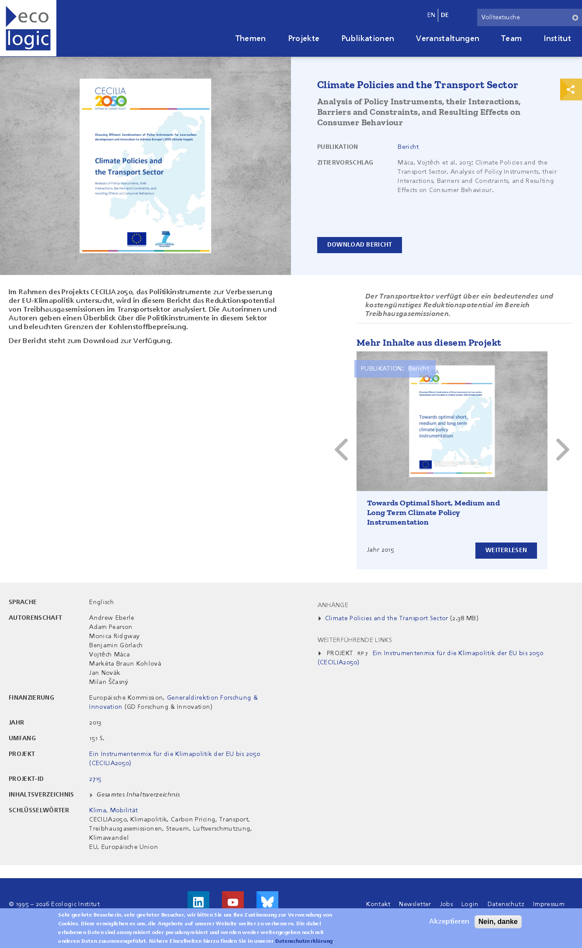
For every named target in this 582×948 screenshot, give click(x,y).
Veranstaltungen (447, 39)
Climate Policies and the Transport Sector (386, 618)
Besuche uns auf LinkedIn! (198, 902)
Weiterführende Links (355, 640)
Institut (557, 39)
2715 (95, 779)
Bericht (408, 147)
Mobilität (124, 810)
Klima (97, 810)
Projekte (304, 39)
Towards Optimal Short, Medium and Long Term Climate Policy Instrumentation (433, 512)
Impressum (549, 904)
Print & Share (571, 89)
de (445, 15)
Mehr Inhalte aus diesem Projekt (429, 342)
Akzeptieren (449, 921)
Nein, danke (498, 921)
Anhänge (333, 605)
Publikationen (367, 39)
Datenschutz (506, 904)
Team (511, 39)
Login (470, 904)
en (431, 15)
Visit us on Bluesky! (267, 902)
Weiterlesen (506, 550)
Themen (251, 39)
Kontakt (378, 904)
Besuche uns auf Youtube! (233, 902)
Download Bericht (359, 245)
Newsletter (415, 904)
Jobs (446, 904)
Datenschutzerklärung (304, 941)
